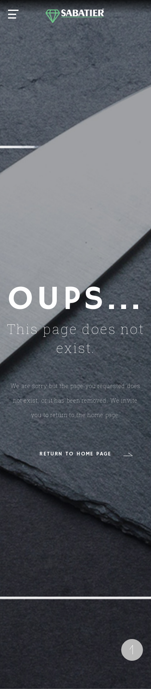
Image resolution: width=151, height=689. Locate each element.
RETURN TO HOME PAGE (75, 453)
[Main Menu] (14, 15)
